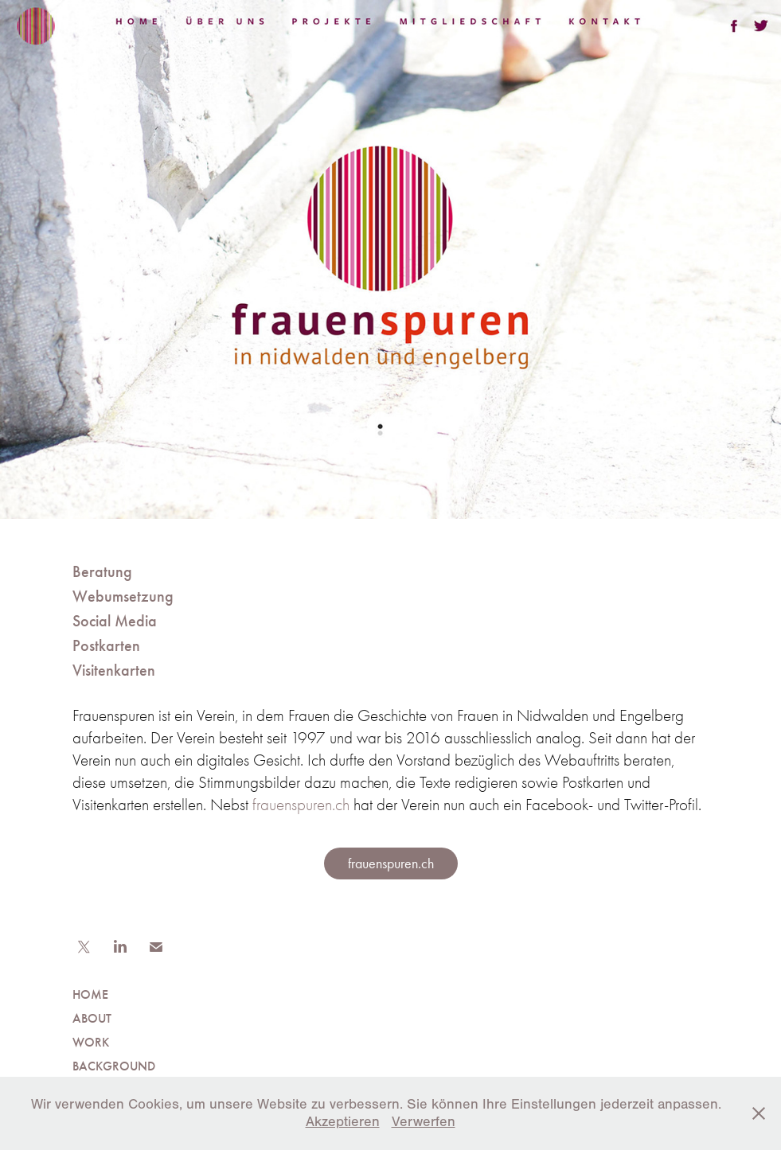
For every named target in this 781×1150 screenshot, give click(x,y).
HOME (90, 994)
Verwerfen (423, 1121)
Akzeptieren (343, 1121)
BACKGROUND (113, 1066)
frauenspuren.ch (300, 804)
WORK (90, 1042)
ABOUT (91, 1018)
